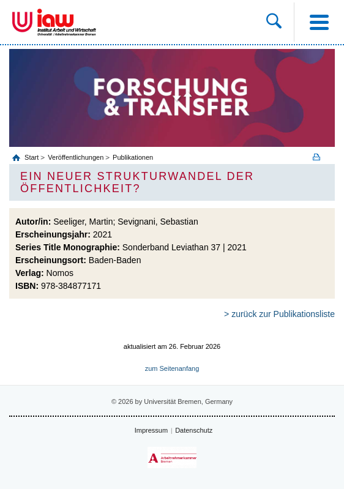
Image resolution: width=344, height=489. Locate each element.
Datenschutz (193, 430)
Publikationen (133, 157)
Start (32, 157)
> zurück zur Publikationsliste (279, 314)
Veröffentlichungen (75, 157)
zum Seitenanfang (172, 368)
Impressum (151, 430)
